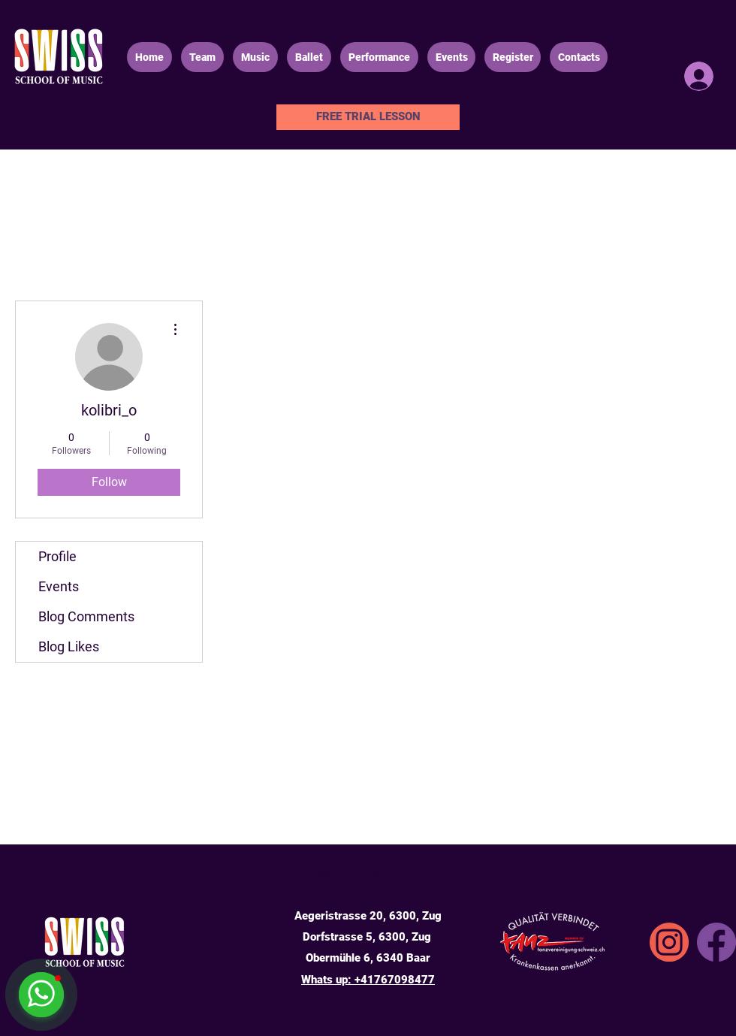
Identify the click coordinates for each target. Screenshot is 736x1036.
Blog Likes (68, 646)
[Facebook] (716, 942)
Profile (57, 556)
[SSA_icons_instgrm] (669, 942)
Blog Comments (86, 616)
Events (58, 586)
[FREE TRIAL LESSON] (368, 117)
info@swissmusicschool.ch (368, 871)
